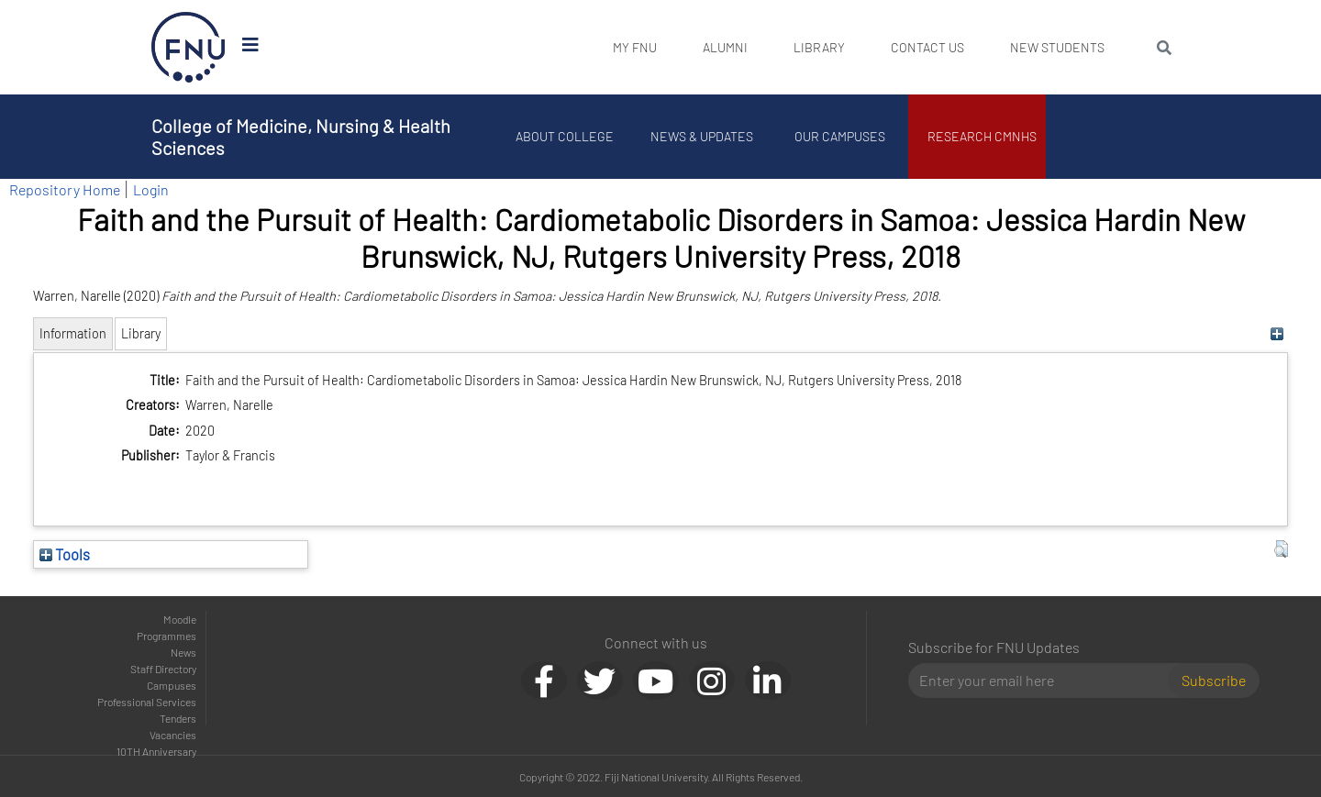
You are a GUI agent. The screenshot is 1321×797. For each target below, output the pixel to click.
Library (819, 47)
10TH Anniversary (156, 751)
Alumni (725, 47)
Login (151, 189)
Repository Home (64, 189)
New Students (1057, 47)
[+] (1276, 333)
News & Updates (701, 136)
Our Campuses (839, 136)
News (183, 652)
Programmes (166, 635)
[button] (1281, 549)
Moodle (179, 619)
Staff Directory (163, 668)
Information (72, 333)
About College (565, 136)
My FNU (635, 47)
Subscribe (1214, 680)
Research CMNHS (982, 136)
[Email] (1045, 680)
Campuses (171, 685)
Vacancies (173, 734)
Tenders (178, 718)
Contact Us (927, 47)
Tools (64, 554)
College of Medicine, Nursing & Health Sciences (300, 137)
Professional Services (146, 701)
